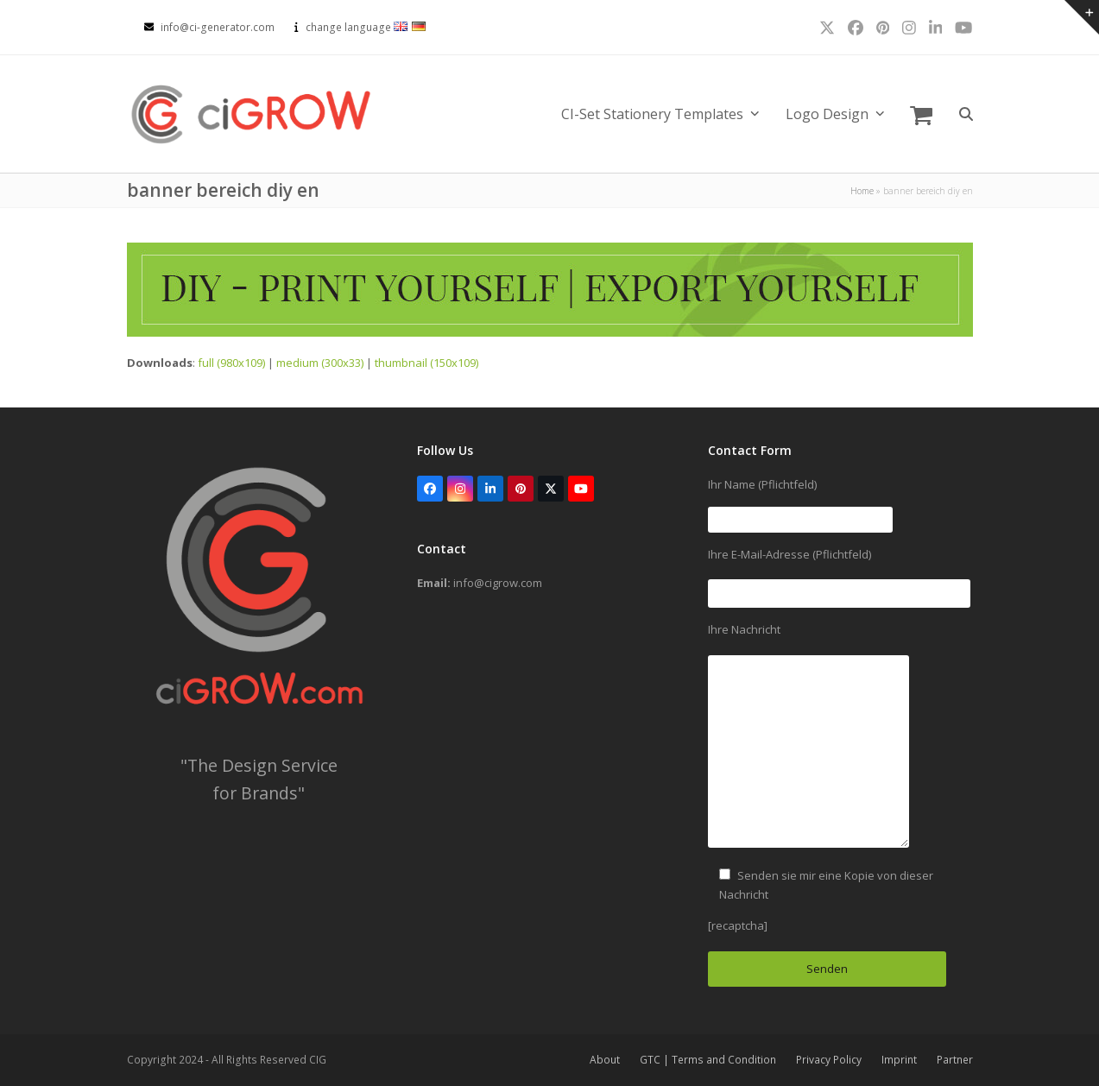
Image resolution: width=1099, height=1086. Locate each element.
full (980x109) (231, 362)
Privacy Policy (829, 1059)
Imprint (899, 1059)
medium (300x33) (319, 362)
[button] (921, 114)
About (605, 1059)
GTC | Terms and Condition (708, 1059)
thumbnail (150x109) (426, 362)
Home (862, 191)
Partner (955, 1059)
